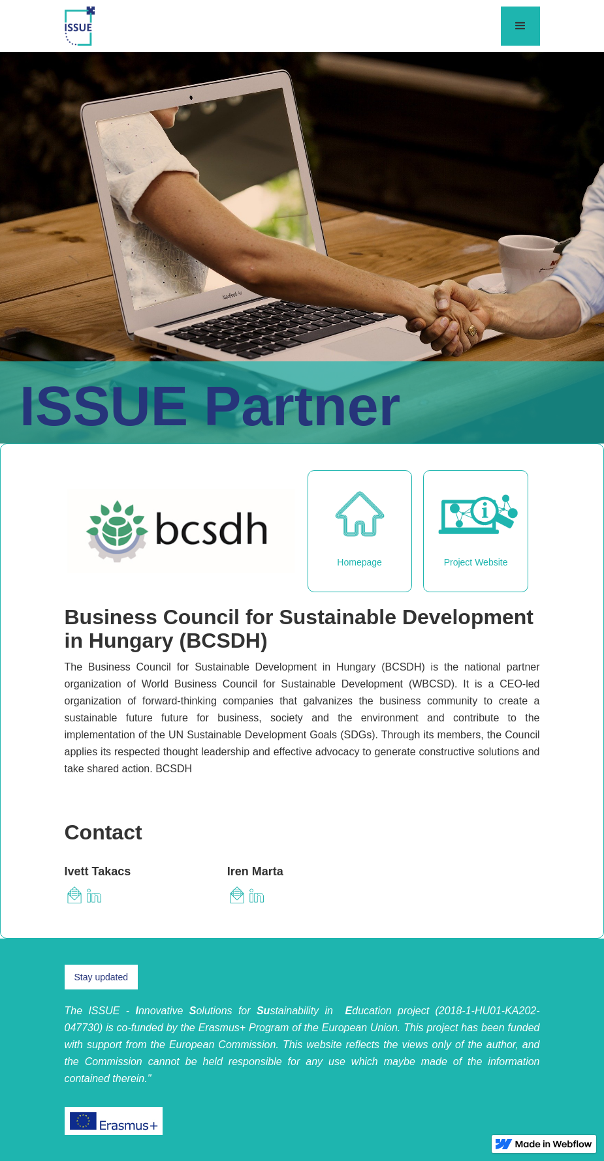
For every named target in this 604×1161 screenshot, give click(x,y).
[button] (520, 26)
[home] (80, 26)
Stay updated (101, 977)
